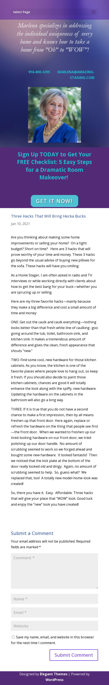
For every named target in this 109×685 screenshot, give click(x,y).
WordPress (54, 679)
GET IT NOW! (54, 200)
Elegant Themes (53, 674)
